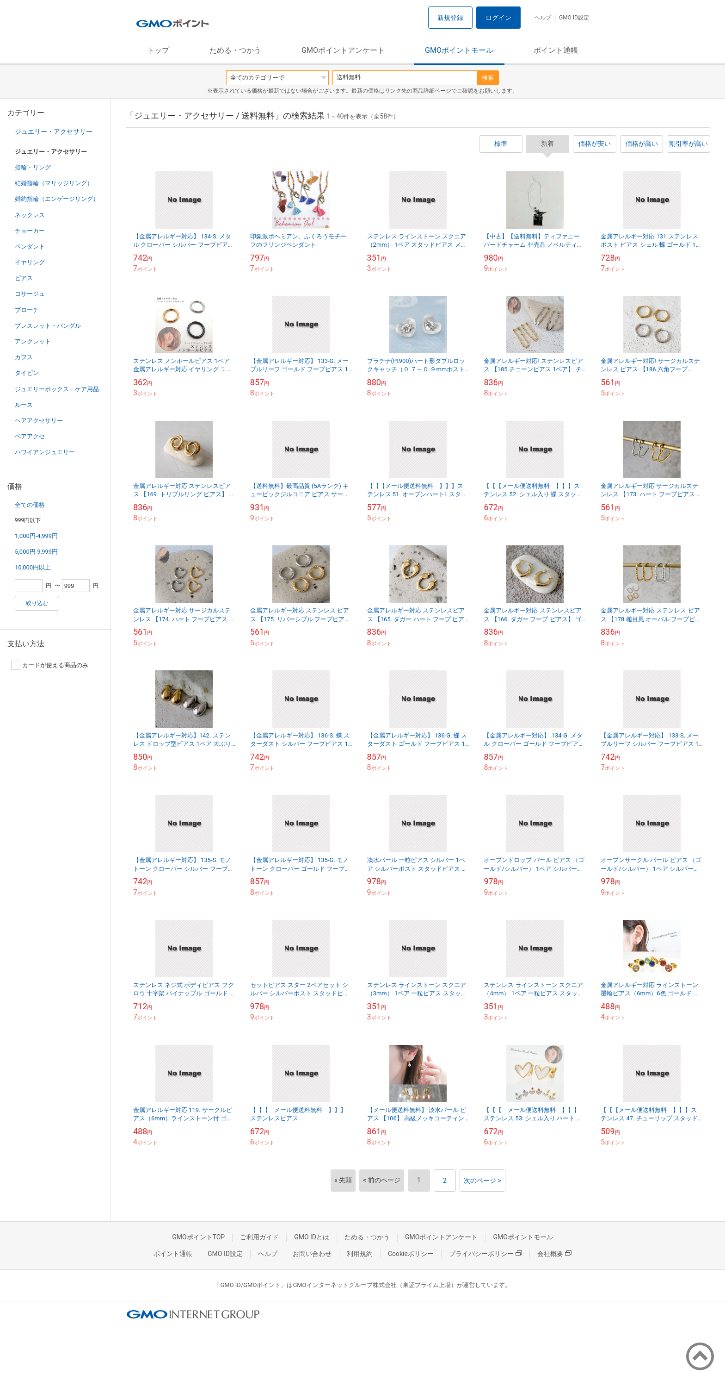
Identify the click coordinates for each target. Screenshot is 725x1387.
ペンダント (30, 246)
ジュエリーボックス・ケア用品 (57, 389)
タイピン (27, 372)
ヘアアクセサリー (39, 420)
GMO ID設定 (574, 17)
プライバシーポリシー (485, 1253)
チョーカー (30, 230)
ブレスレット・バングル (48, 325)
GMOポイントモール (459, 50)
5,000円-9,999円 (36, 551)
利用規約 (360, 1253)
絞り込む (37, 603)
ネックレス (30, 215)
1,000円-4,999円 (36, 535)
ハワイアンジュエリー (45, 452)
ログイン (498, 17)
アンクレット (33, 341)
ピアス (24, 278)
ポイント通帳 (556, 50)
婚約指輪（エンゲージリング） (57, 198)
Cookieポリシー (411, 1253)
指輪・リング (33, 167)
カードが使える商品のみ (49, 665)
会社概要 (554, 1253)
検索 (488, 77)
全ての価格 (30, 504)
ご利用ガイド (259, 1237)
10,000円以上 (33, 567)
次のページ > (482, 1180)
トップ (158, 50)
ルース (24, 404)
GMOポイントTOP (198, 1237)
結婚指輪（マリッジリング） (54, 183)
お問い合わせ (312, 1253)
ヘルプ (543, 17)
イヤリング (30, 262)
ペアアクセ (30, 436)
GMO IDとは (311, 1237)
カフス (24, 357)
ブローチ (27, 309)
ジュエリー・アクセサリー (53, 131)
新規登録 (450, 17)
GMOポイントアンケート (343, 50)
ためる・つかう (235, 50)
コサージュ (30, 293)
